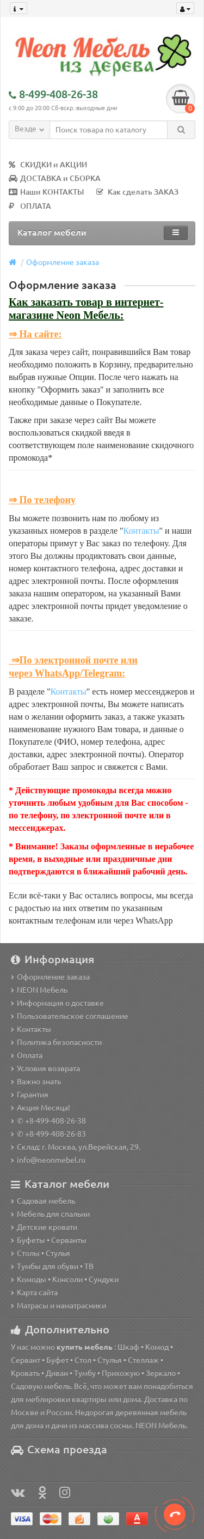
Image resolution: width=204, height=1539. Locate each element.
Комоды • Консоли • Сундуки (65, 1279)
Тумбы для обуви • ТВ (52, 1266)
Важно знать (36, 1081)
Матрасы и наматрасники (58, 1305)
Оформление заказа (62, 262)
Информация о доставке (57, 1003)
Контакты (141, 530)
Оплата (26, 1055)
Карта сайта (34, 1292)
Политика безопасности (56, 1042)
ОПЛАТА (30, 206)
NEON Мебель (39, 990)
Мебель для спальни (50, 1214)
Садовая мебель (43, 1201)
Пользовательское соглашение (69, 1016)
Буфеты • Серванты (48, 1240)
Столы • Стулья (40, 1253)
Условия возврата (45, 1068)
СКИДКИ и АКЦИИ (48, 164)
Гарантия (29, 1094)
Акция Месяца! (40, 1107)
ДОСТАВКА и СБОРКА (55, 178)
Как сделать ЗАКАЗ (137, 192)
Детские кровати (44, 1227)
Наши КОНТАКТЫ (46, 192)
